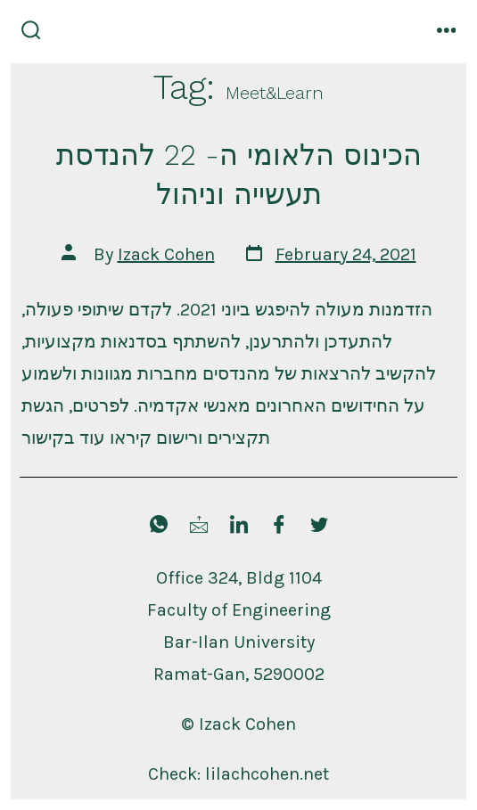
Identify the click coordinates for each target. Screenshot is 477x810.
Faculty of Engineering (239, 610)
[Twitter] (319, 526)
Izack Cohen (166, 254)
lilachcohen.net (267, 774)
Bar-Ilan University (239, 642)
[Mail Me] (198, 526)
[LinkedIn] (239, 526)
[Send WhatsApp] (158, 526)
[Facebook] (279, 526)
